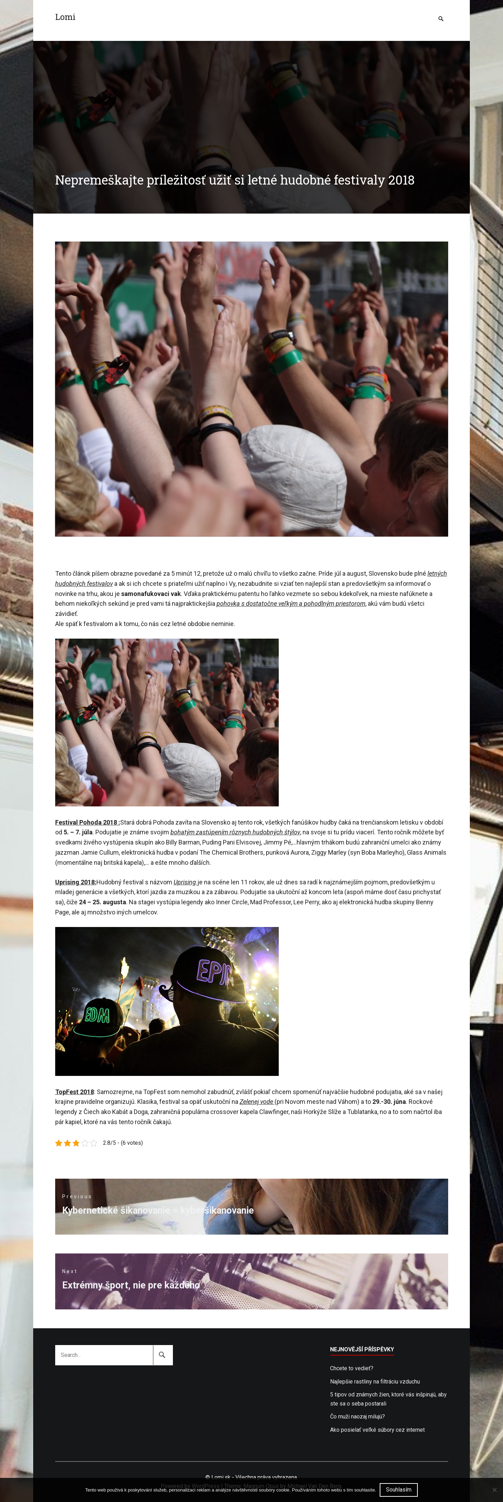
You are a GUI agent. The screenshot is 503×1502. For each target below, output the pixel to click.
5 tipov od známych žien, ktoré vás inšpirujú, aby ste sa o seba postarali (388, 1399)
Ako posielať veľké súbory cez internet (377, 1429)
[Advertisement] (251, 90)
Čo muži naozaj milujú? (357, 1416)
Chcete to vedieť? (351, 1368)
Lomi (65, 16)
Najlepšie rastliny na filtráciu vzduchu (375, 1381)
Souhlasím (398, 1489)
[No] (494, 1489)
